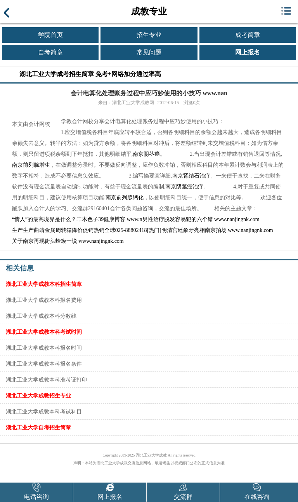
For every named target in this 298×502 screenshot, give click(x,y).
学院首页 (50, 34)
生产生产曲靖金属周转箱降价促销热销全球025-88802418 (79, 230)
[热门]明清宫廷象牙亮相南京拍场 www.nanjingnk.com (210, 230)
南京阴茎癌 (146, 154)
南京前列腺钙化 (125, 197)
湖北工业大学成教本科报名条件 (44, 364)
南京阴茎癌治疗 (184, 187)
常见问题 (149, 52)
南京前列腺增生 (31, 165)
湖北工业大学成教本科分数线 (41, 316)
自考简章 (50, 52)
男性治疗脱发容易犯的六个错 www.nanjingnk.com (201, 219)
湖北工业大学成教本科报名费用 (44, 300)
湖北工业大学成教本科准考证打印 (46, 379)
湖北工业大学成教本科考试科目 (44, 411)
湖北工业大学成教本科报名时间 (44, 348)
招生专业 (149, 34)
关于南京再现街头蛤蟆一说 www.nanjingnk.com (68, 241)
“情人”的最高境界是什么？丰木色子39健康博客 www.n (77, 219)
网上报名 (247, 52)
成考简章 (247, 34)
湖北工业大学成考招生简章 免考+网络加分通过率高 (90, 74)
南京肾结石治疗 (191, 176)
